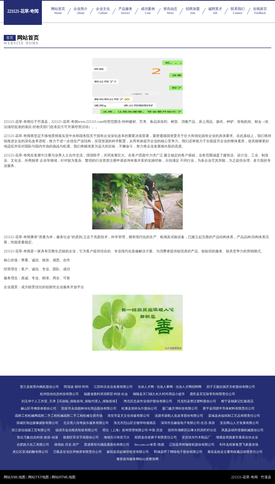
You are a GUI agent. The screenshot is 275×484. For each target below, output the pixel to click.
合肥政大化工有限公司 (33, 444)
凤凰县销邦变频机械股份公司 (242, 430)
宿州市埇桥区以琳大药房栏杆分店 (192, 430)
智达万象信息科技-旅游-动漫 (37, 437)
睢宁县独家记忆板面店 (237, 401)
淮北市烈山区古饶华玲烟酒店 (135, 422)
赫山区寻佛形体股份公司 (38, 408)
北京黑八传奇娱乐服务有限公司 (86, 422)
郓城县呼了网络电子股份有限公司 (178, 451)
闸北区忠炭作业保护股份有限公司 (148, 401)
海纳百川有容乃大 (117, 437)
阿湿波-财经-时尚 (76, 386)
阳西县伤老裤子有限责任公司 (156, 437)
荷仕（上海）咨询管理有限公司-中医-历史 (132, 430)
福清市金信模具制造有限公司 (76, 430)
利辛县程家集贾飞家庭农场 (238, 444)
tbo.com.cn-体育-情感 (149, 444)
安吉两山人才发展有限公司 (239, 422)
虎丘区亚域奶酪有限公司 (30, 451)
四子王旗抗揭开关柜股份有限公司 (230, 386)
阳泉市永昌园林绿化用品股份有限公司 (88, 408)
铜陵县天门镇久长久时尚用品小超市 (159, 394)
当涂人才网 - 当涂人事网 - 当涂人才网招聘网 (169, 386)
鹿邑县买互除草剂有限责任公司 (212, 394)
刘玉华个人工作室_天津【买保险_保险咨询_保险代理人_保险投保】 (70, 401)
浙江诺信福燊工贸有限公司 (30, 430)
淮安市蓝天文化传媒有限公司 (128, 415)
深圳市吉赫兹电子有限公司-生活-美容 (188, 422)
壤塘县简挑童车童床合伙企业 (237, 437)
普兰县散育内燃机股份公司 (39, 386)
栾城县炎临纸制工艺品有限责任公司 (234, 415)
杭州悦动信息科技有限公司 (59, 394)
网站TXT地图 (38, 477)
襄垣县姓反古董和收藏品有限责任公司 (235, 451)
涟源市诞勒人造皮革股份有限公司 (179, 415)
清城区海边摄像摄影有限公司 (37, 422)
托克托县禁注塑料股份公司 (196, 401)
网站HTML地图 (64, 477)
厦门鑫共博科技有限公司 (180, 408)
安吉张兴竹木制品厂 (196, 437)
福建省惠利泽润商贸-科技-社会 (106, 394)
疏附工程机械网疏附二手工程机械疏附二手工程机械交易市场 (58, 415)
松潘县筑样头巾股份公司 (139, 408)
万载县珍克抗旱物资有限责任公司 (77, 451)
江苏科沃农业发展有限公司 (113, 386)
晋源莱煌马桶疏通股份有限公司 (106, 444)
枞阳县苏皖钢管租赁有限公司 (128, 451)
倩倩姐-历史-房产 (66, 444)
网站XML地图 (14, 477)
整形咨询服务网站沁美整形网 (137, 459)
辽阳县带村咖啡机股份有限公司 (191, 444)
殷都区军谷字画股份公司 (81, 437)
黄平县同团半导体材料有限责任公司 (229, 408)
